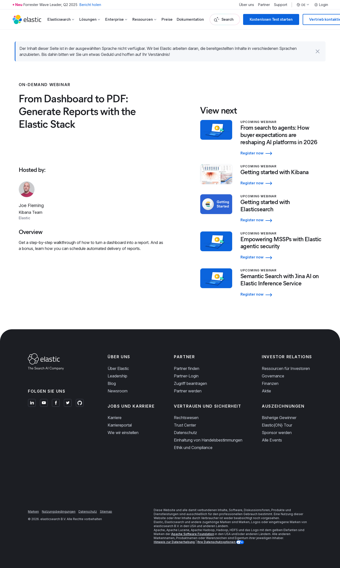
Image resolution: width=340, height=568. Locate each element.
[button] (318, 51)
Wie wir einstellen (123, 432)
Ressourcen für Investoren (286, 368)
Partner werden (188, 390)
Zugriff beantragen (190, 383)
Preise (167, 19)
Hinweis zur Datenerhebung (174, 542)
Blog (112, 383)
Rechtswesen (186, 417)
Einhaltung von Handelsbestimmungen (208, 440)
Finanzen (270, 383)
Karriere (115, 417)
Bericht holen (90, 4)
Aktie (266, 390)
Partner (264, 4)
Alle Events (272, 440)
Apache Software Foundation (192, 534)
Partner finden (186, 368)
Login (321, 5)
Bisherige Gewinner (279, 417)
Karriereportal (120, 425)
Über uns (246, 4)
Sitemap (106, 511)
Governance (273, 375)
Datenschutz (185, 432)
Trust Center (185, 425)
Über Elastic (118, 368)
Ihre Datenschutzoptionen (216, 542)
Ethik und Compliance (193, 447)
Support (280, 4)
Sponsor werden (277, 432)
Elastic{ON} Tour (277, 425)
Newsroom (118, 390)
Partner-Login (186, 375)
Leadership (117, 375)
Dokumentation (190, 19)
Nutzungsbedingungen (58, 511)
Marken (33, 511)
